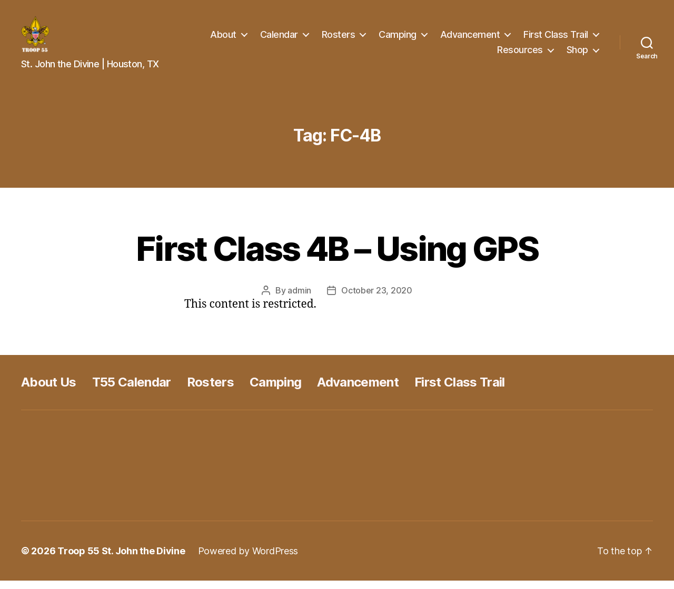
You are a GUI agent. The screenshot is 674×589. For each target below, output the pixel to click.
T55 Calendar (131, 390)
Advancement (470, 38)
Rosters (338, 38)
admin (299, 298)
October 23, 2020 (376, 298)
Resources (520, 53)
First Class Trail (555, 38)
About (223, 38)
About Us (48, 390)
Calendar (279, 38)
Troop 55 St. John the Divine (121, 559)
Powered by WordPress (248, 559)
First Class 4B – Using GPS (337, 257)
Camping (398, 38)
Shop (577, 53)
